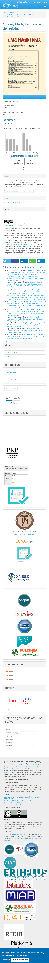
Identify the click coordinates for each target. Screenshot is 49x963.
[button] (7, 261)
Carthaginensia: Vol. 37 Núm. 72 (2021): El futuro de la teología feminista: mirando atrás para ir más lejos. (25, 313)
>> (9, 341)
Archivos (12, 12)
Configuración (5, 960)
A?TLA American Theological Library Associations (25, 797)
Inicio (6, 12)
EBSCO (6, 834)
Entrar (45, 2)
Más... (24, 828)
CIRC (18, 838)
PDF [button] (24, 97)
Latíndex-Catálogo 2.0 (24, 2)
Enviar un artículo (11, 389)
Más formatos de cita (13, 191)
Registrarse (37, 2)
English (8, 356)
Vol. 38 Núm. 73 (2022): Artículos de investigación (22, 14)
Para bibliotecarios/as (12, 380)
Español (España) (11, 352)
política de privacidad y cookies (17, 955)
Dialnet (26, 834)
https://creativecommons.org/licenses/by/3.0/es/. (21, 244)
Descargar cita (27, 191)
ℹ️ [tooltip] (36, 156)
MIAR (22, 838)
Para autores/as (11, 376)
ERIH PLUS (31, 534)
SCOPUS (7, 797)
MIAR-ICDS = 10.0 (19, 534)
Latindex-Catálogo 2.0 (16, 834)
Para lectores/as (11, 372)
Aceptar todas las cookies (20, 960)
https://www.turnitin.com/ (11, 710)
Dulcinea (13, 803)
